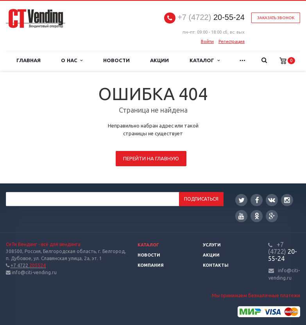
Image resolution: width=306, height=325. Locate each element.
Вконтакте (271, 199)
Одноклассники (256, 215)
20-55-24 (211, 17)
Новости (116, 60)
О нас (71, 60)
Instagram (287, 200)
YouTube (241, 216)
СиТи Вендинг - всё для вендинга (43, 244)
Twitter (241, 200)
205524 (28, 265)
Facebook (257, 200)
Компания (151, 265)
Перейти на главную (151, 158)
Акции (159, 60)
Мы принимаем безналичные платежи (256, 295)
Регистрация (231, 41)
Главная (28, 60)
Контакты (216, 265)
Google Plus (272, 216)
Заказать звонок (275, 18)
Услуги (212, 244)
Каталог (204, 60)
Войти (207, 41)
